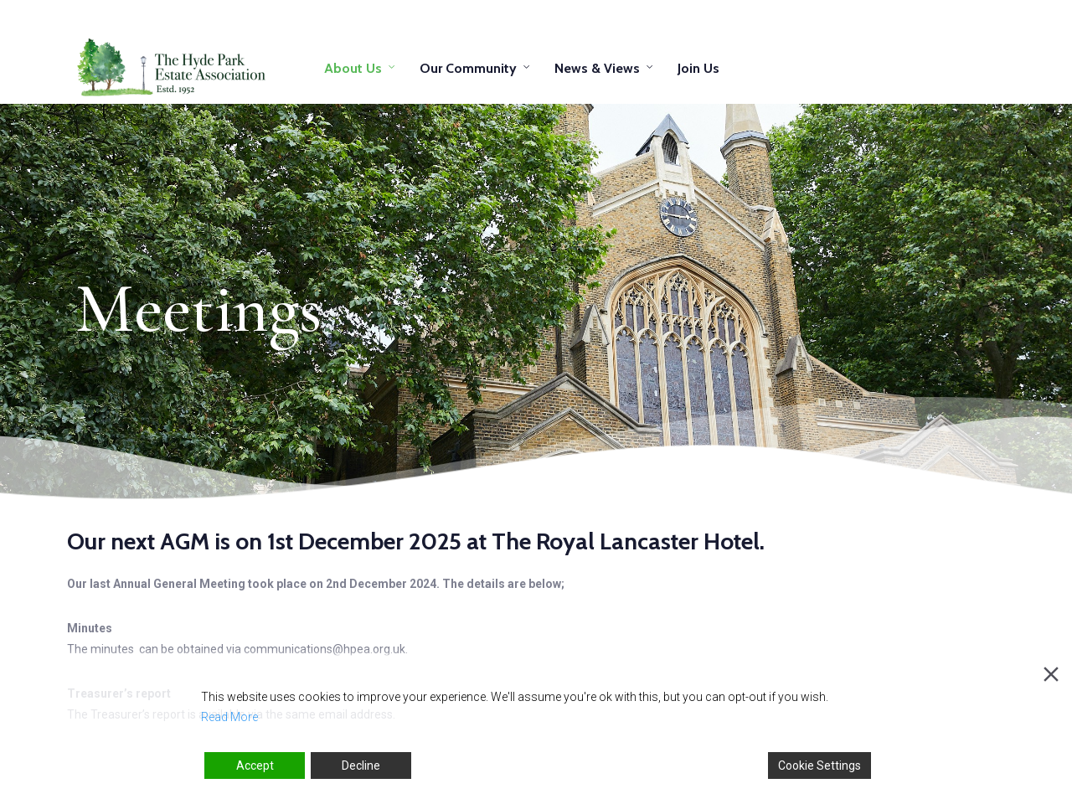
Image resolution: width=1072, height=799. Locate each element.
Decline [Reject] (361, 765)
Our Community (468, 68)
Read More (229, 717)
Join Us (698, 68)
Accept (255, 765)
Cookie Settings (819, 765)
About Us (353, 68)
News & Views (597, 68)
